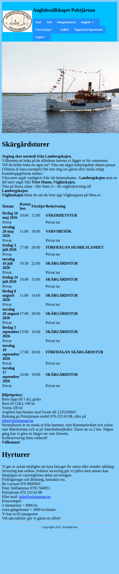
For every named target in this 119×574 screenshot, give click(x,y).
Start (38, 22)
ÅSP (49, 22)
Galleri (64, 29)
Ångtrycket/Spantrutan (88, 29)
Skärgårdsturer (66, 22)
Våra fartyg (43, 29)
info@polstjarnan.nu (17, 421)
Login (40, 37)
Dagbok (87, 22)
